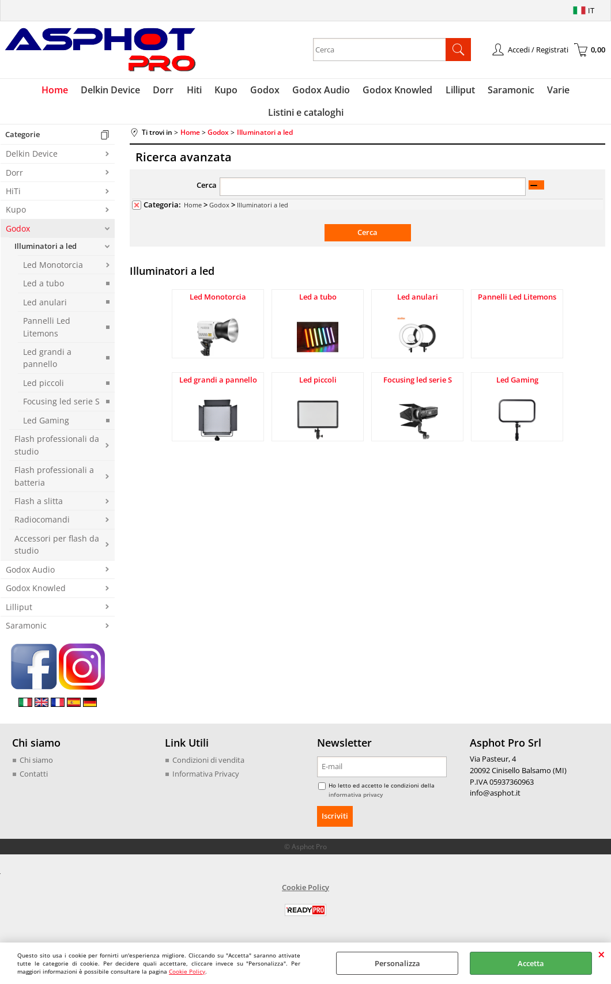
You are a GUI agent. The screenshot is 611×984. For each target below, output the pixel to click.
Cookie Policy (187, 971)
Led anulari (45, 307)
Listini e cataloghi (306, 115)
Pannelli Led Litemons (46, 331)
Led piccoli (43, 388)
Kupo (227, 91)
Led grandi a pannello (47, 362)
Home (61, 91)
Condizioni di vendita (208, 765)
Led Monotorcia (53, 269)
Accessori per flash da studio (56, 549)
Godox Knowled (395, 91)
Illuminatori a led (45, 251)
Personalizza (397, 963)
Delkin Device (115, 91)
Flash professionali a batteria (54, 481)
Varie (552, 91)
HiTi (13, 196)
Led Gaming (46, 425)
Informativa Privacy (205, 779)
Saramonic (505, 91)
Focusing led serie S (61, 406)
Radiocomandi (42, 524)
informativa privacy (356, 799)
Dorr (167, 91)
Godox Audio (320, 91)
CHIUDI (601, 954)
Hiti (196, 91)
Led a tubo (43, 288)
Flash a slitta (38, 506)
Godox (265, 91)
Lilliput (456, 91)
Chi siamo (36, 765)
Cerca (207, 190)
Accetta (531, 963)
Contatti (34, 779)
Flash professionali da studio (56, 449)
